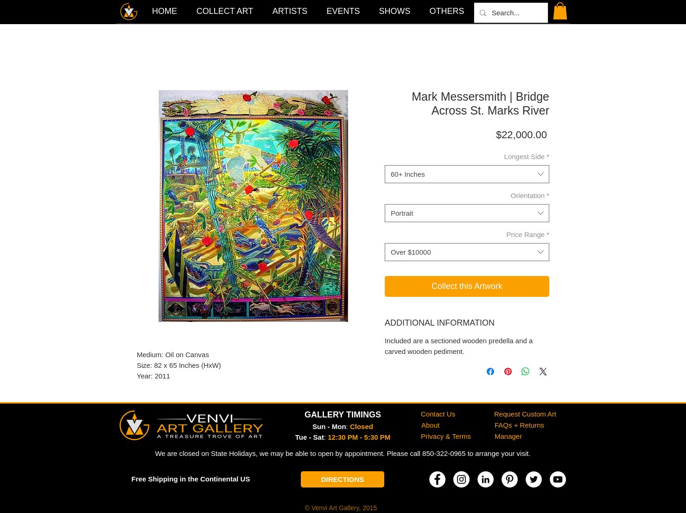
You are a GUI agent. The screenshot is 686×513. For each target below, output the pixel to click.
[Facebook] (437, 479)
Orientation (530, 195)
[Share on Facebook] (490, 371)
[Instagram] (461, 479)
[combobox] (467, 174)
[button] (447, 11)
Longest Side (526, 156)
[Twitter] (534, 479)
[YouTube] (558, 479)
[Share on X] (543, 371)
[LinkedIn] (485, 479)
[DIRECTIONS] (342, 479)
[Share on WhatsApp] (525, 371)
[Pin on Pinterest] (508, 371)
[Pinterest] (510, 479)
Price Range (528, 234)
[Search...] (510, 13)
